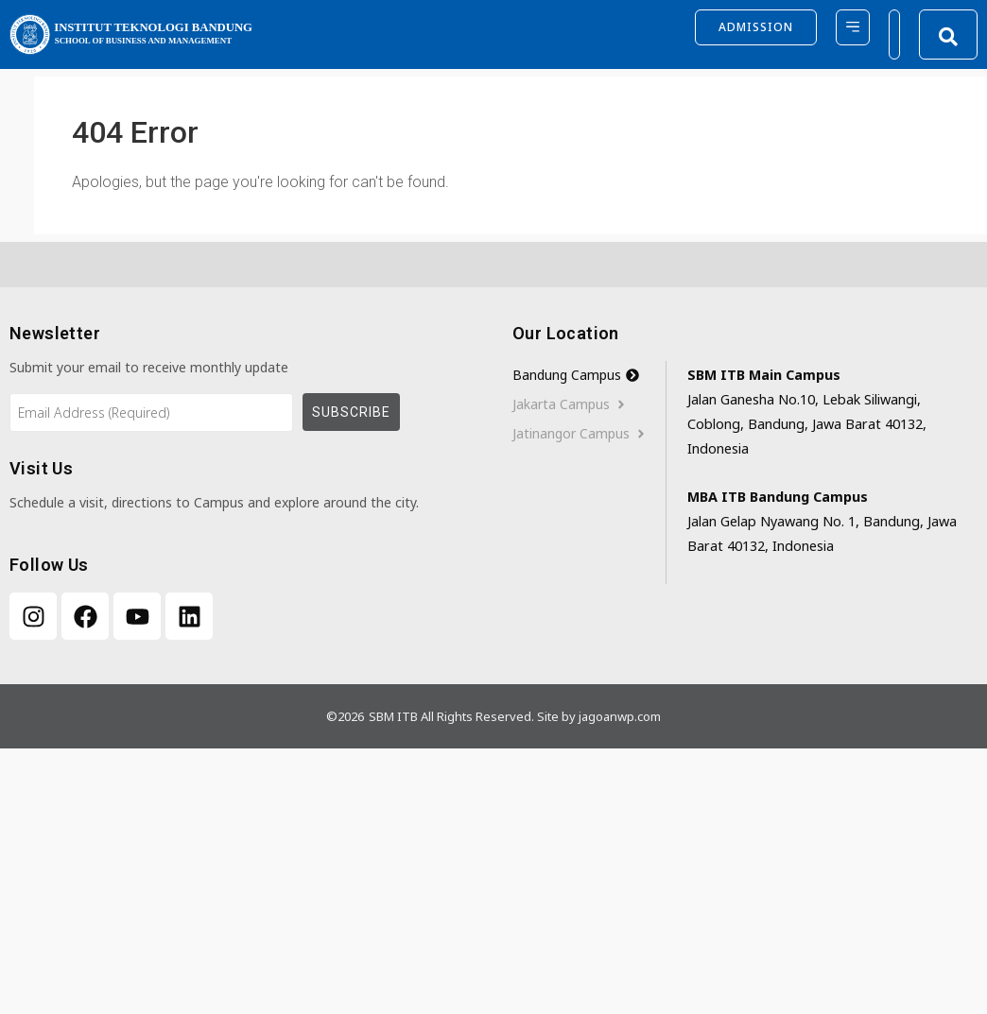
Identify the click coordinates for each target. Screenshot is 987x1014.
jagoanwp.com (620, 716)
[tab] (589, 375)
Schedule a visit (56, 502)
